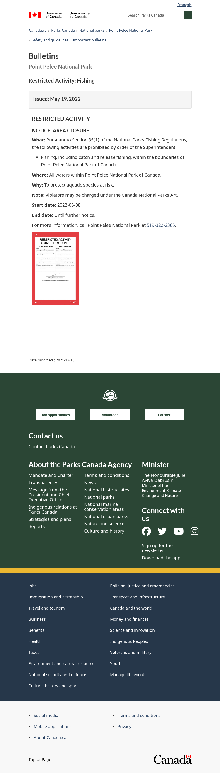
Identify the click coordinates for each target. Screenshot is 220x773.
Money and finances (129, 619)
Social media (46, 715)
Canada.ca (38, 30)
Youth (115, 663)
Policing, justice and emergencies (142, 586)
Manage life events (128, 674)
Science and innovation (132, 630)
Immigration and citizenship (56, 597)
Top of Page (44, 759)
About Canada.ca (50, 737)
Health (35, 641)
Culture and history (104, 531)
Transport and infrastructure (137, 597)
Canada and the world (131, 608)
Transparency (43, 482)
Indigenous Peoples (129, 641)
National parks (91, 30)
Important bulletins (89, 40)
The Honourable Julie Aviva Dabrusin (163, 485)
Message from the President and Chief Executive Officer (49, 495)
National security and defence (57, 674)
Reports (37, 526)
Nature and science (104, 524)
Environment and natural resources (63, 663)
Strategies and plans (50, 519)
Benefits (36, 630)
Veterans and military (130, 652)
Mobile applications (53, 726)
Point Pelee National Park (130, 30)
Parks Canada (63, 30)
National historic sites (106, 490)
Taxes (34, 652)
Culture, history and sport (53, 685)
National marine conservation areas (104, 506)
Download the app (161, 558)
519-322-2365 (161, 225)
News (90, 482)
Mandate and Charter (51, 475)
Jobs (33, 586)
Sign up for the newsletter (157, 547)
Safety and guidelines (50, 40)
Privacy (124, 726)
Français (184, 4)
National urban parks (106, 516)
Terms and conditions (106, 475)
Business (37, 619)
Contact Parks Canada (52, 446)
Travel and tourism (47, 608)
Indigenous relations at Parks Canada (53, 509)
